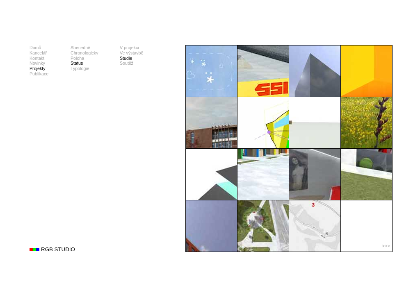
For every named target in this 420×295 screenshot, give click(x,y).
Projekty (38, 68)
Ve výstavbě (131, 52)
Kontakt (37, 58)
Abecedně (80, 47)
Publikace (39, 73)
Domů (35, 47)
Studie (126, 58)
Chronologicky (84, 52)
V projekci (129, 47)
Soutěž (126, 63)
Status (77, 63)
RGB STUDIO (58, 249)
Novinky (37, 63)
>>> (386, 245)
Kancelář (38, 52)
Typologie (80, 68)
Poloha (77, 58)
